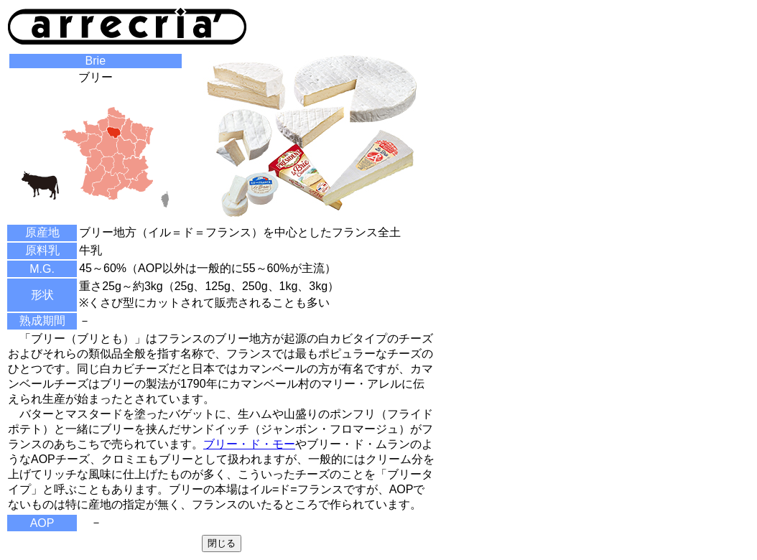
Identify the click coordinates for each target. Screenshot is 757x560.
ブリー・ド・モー (249, 444)
